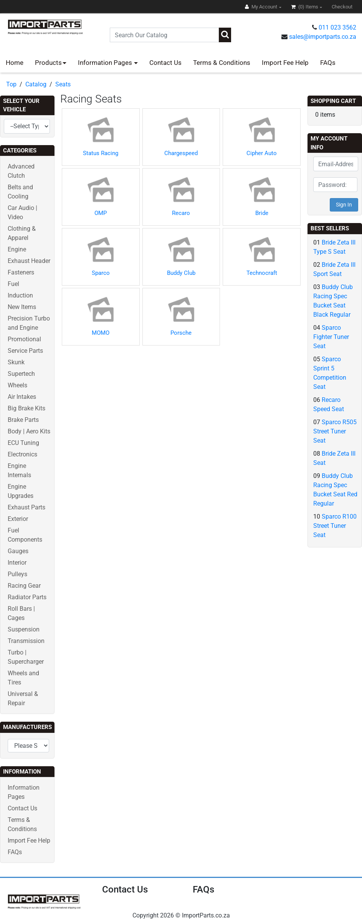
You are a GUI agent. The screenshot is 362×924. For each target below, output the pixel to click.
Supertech (21, 373)
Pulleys (17, 574)
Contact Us (165, 62)
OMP (100, 213)
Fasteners (21, 272)
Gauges (18, 551)
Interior (17, 562)
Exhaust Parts (26, 507)
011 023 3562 (337, 27)
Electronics (22, 454)
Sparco (101, 272)
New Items (22, 307)
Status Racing (100, 153)
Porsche (181, 332)
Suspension (24, 629)
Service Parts (25, 350)
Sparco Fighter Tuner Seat (331, 337)
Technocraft (261, 272)
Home (14, 62)
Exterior (18, 518)
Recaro (181, 213)
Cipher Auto (261, 153)
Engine (17, 249)
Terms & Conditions (221, 62)
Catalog (35, 84)
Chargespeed (181, 153)
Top (11, 84)
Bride (261, 213)
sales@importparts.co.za (322, 36)
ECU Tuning (23, 442)
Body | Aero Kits (29, 431)
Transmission (26, 641)
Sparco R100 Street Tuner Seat (335, 526)
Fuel (13, 284)
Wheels (17, 385)
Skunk (16, 362)
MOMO (100, 332)
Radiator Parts (27, 597)
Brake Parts (23, 419)
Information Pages (106, 62)
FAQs (328, 62)
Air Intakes (22, 396)
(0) (305, 7)
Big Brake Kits (26, 408)
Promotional (24, 339)
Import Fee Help (285, 62)
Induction (20, 295)
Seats (63, 84)
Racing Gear (24, 585)
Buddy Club (181, 272)
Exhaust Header (29, 260)
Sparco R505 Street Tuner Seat (335, 431)
